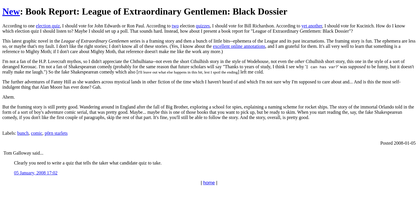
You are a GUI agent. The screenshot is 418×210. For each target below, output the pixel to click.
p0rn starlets (56, 133)
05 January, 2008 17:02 (35, 172)
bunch (23, 133)
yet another (311, 25)
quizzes (203, 25)
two (175, 25)
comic (36, 133)
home (209, 182)
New (11, 11)
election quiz (48, 25)
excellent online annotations (239, 46)
